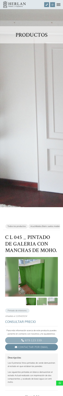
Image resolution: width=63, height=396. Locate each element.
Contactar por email (33, 347)
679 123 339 (33, 340)
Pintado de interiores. (17, 310)
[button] (24, 293)
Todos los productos (16, 226)
